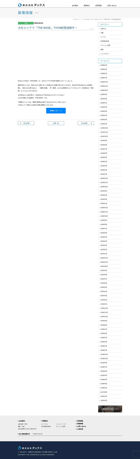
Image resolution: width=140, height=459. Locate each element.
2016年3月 (104, 396)
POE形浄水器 (105, 41)
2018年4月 (104, 388)
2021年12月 (104, 258)
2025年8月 (104, 98)
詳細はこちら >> (56, 110)
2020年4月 (104, 342)
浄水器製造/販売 (46, 426)
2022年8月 (104, 224)
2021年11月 (104, 262)
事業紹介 (87, 5)
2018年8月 (104, 379)
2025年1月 (104, 124)
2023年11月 (104, 182)
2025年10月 (104, 90)
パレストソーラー (61, 424)
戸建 (92, 19)
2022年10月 (104, 216)
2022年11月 (104, 212)
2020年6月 (104, 333)
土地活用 (80, 429)
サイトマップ (38, 434)
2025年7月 (104, 103)
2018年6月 (104, 383)
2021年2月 (104, 300)
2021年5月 (104, 287)
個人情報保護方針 (24, 434)
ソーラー (103, 37)
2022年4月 (104, 241)
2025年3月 (104, 115)
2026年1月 (104, 78)
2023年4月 (104, 195)
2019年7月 (104, 367)
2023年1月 (104, 203)
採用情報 (98, 5)
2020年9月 (104, 321)
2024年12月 (104, 128)
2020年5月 (104, 337)
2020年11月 (104, 312)
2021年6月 (104, 283)
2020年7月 (104, 329)
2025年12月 (104, 82)
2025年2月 (104, 119)
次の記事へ (84, 123)
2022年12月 (104, 207)
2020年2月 (104, 346)
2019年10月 (104, 358)
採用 (102, 49)
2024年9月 (104, 140)
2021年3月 (104, 295)
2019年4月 (104, 375)
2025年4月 (104, 111)
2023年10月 (104, 186)
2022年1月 (104, 253)
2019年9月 (104, 362)
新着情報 (87, 19)
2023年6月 (104, 191)
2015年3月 (104, 400)
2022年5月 (104, 237)
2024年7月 (104, 149)
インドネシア (105, 54)
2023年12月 (104, 178)
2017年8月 (104, 392)
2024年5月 (104, 157)
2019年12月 (104, 354)
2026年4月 (104, 65)
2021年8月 (104, 274)
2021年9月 (104, 270)
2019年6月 (104, 371)
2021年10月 (104, 266)
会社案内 (75, 5)
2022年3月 (104, 245)
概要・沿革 (21, 426)
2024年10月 (104, 136)
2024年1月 (104, 174)
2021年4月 (104, 291)
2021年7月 (104, 279)
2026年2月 (104, 73)
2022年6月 (104, 233)
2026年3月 (104, 69)
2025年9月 (104, 94)
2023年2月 (104, 199)
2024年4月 (104, 161)
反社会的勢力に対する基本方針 (27, 429)
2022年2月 (104, 249)
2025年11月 (104, 86)
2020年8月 (104, 325)
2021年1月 (104, 304)
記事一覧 (56, 123)
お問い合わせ (112, 5)
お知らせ (103, 28)
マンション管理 (105, 45)
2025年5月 (104, 107)
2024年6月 (104, 153)
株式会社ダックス (78, 19)
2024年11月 (104, 132)
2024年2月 (104, 170)
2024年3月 (104, 166)
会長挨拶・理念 (22, 424)
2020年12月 (104, 308)
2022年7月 (104, 228)
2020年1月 (104, 350)
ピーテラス (44, 424)
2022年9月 (104, 220)
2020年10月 (104, 316)
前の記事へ (27, 123)
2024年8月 (104, 145)
